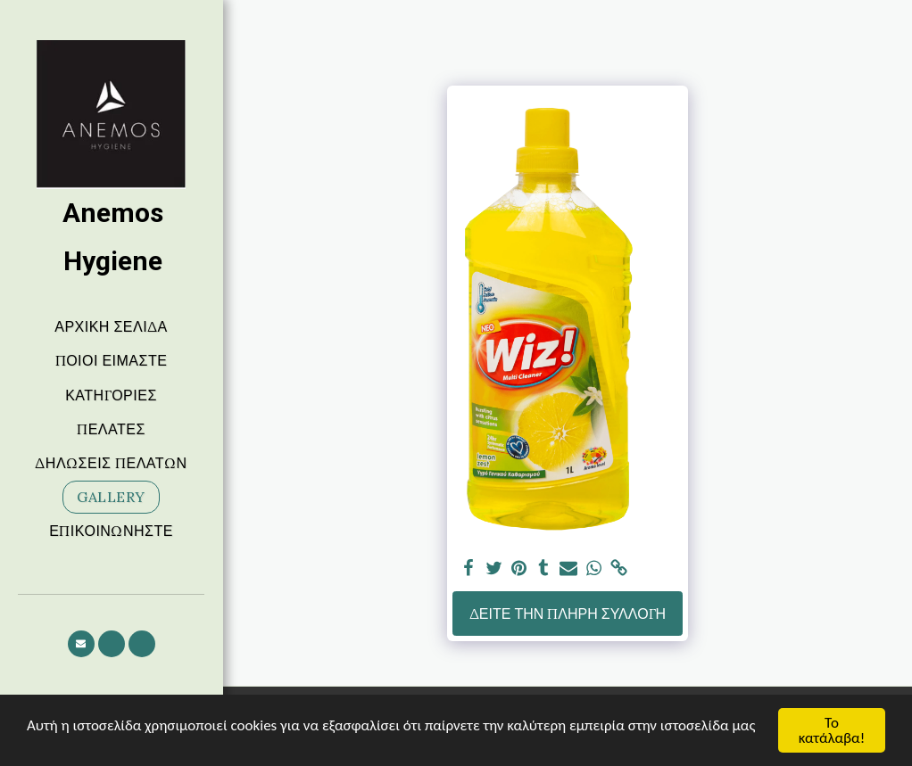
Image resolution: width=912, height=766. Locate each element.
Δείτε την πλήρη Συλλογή (567, 613)
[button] (81, 643)
